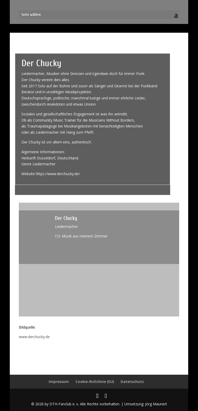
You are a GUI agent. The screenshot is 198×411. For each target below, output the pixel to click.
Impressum (59, 381)
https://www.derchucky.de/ (58, 173)
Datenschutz (132, 381)
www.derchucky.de (34, 336)
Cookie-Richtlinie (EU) (95, 381)
